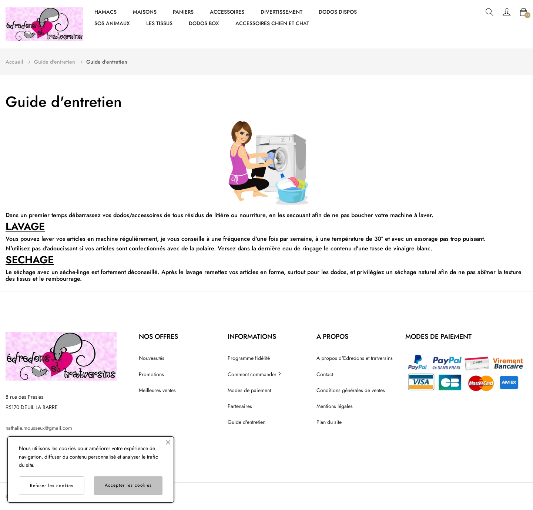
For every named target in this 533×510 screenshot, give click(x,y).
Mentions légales (334, 406)
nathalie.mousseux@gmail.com (39, 428)
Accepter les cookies (128, 485)
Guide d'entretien (246, 422)
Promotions (151, 374)
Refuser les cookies (51, 485)
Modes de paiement (249, 390)
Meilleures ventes (157, 390)
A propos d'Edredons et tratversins (354, 358)
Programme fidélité (249, 358)
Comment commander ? (254, 374)
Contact (324, 374)
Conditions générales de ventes (350, 390)
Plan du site (329, 422)
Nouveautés (151, 358)
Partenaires (240, 406)
